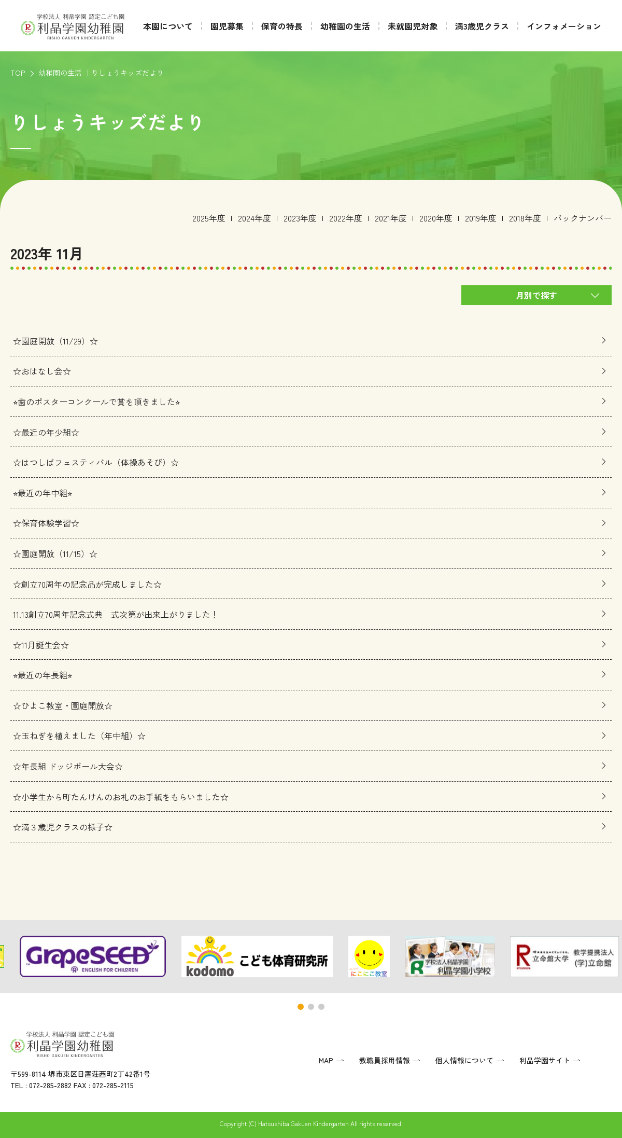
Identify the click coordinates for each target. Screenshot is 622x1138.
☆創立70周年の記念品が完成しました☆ (87, 584)
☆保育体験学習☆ (46, 523)
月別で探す (536, 295)
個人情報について (464, 1060)
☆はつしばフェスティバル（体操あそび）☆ (96, 462)
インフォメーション (564, 26)
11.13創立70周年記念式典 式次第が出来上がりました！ (116, 614)
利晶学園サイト (544, 1060)
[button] (301, 1007)
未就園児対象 (412, 26)
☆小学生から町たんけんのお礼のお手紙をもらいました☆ (121, 796)
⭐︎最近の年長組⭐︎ (42, 674)
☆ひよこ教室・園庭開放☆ (62, 705)
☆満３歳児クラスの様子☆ (62, 826)
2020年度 (436, 218)
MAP (326, 1060)
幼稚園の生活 (345, 26)
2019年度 (481, 218)
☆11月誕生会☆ (41, 644)
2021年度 (391, 218)
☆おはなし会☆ (42, 371)
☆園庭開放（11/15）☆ (55, 553)
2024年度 (254, 218)
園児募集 (227, 26)
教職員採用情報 (384, 1060)
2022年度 (345, 218)
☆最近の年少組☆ (46, 432)
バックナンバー (583, 218)
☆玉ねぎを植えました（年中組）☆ (79, 736)
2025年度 (208, 218)
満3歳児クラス (482, 26)
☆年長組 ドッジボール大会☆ (68, 766)
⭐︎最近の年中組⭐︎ (42, 492)
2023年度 (300, 218)
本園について (168, 26)
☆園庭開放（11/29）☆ (55, 340)
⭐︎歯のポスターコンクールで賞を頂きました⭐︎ (96, 401)
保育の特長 (282, 26)
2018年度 (525, 218)
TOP (17, 72)
